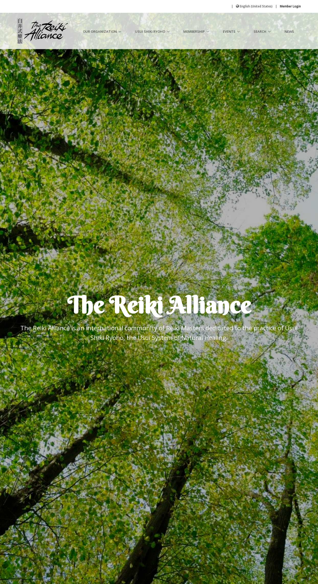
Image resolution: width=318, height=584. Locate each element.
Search (260, 31)
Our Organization (100, 31)
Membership (194, 31)
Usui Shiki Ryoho (150, 31)
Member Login (290, 6)
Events (229, 31)
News (289, 31)
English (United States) (256, 6)
